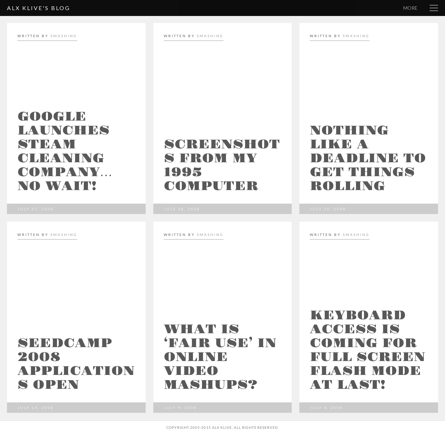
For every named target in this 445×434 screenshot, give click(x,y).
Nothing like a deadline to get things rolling (368, 158)
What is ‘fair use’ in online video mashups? (220, 357)
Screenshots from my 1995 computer (222, 165)
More (410, 8)
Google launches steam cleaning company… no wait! (64, 151)
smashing (63, 36)
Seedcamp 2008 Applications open (76, 364)
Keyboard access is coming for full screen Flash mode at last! (367, 350)
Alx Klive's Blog (38, 8)
